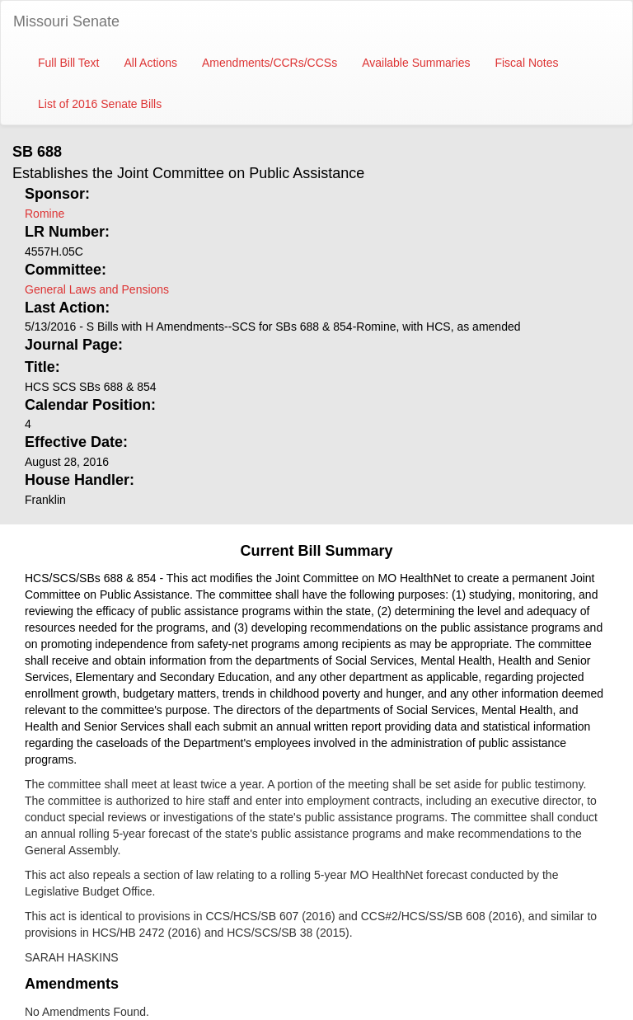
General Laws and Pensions (97, 289)
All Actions (150, 62)
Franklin (45, 499)
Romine (44, 213)
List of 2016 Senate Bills (100, 103)
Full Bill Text (68, 62)
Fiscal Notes (526, 62)
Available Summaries (416, 62)
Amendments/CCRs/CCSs (269, 62)
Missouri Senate (66, 21)
